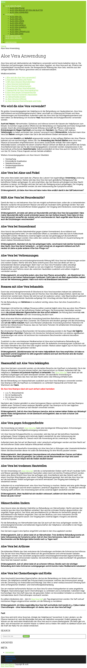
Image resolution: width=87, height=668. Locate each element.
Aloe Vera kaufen (12, 36)
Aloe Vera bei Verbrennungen (18, 86)
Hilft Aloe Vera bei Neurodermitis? (20, 82)
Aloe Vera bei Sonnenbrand (17, 84)
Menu (3, 2)
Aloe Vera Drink (16, 34)
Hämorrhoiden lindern (15, 97)
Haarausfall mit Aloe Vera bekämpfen (21, 90)
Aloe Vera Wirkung (13, 38)
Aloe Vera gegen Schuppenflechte (20, 92)
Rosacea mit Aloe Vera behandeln (20, 88)
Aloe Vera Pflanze (13, 6)
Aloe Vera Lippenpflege (20, 32)
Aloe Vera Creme (17, 21)
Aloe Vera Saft (16, 19)
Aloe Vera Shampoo (18, 27)
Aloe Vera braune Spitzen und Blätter (26, 10)
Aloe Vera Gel (16, 17)
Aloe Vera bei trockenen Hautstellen (21, 95)
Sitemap (8, 661)
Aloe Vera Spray (17, 23)
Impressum (10, 656)
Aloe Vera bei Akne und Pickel (18, 80)
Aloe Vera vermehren (19, 12)
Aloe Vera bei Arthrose (15, 99)
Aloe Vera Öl (15, 29)
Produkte (9, 14)
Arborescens (10, 42)
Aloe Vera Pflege (17, 8)
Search (26, 636)
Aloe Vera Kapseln (18, 25)
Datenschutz (10, 658)
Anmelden (9, 652)
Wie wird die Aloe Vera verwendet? (20, 77)
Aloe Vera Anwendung (15, 40)
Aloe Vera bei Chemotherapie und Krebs (23, 101)
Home (3, 46)
